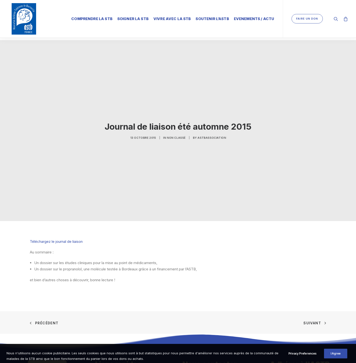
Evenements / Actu (254, 18)
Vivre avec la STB (172, 18)
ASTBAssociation (202, 132)
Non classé (176, 132)
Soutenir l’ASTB (212, 18)
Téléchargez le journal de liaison (56, 235)
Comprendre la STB (91, 18)
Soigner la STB (133, 18)
